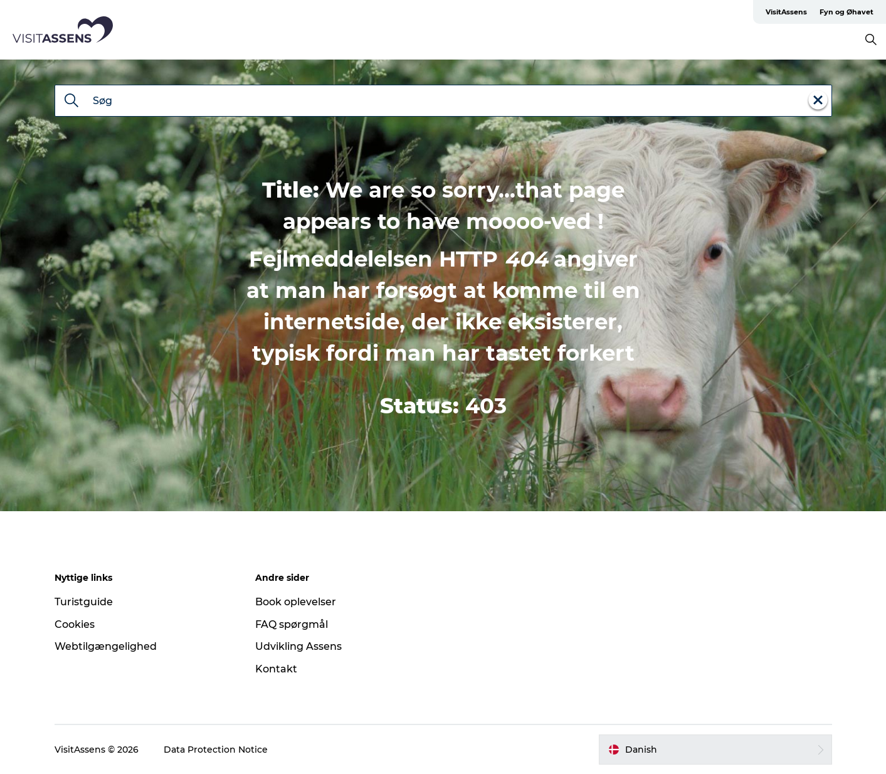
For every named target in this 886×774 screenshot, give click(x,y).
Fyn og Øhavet (846, 12)
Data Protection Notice (216, 749)
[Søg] (71, 101)
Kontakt (276, 669)
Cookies (75, 624)
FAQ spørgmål (291, 624)
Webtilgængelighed (106, 646)
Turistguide (84, 602)
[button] (715, 749)
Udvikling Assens (298, 646)
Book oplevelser (295, 602)
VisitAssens (786, 12)
